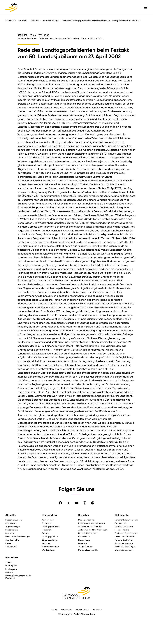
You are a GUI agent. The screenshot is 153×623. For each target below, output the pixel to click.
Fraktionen (46, 530)
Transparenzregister (50, 546)
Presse (8, 543)
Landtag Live (11, 565)
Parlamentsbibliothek (124, 540)
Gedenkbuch (84, 536)
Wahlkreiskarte (48, 550)
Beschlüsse (10, 533)
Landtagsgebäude (50, 536)
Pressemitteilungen (51, 20)
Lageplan (82, 543)
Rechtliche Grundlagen (125, 546)
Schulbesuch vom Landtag (90, 526)
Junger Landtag (85, 546)
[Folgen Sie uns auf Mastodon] (93, 503)
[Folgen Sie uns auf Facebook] (60, 503)
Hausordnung (84, 540)
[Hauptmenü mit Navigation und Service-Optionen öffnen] (146, 8)
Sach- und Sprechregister (126, 533)
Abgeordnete (47, 520)
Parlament (46, 523)
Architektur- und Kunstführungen (92, 530)
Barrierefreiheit (82, 609)
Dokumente (122, 515)
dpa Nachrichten (12, 540)
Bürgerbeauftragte (50, 540)
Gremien (45, 533)
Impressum (97, 609)
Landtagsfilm (11, 569)
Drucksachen (120, 523)
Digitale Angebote (86, 520)
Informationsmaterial (124, 550)
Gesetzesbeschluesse (124, 526)
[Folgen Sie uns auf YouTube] (77, 503)
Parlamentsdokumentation (126, 520)
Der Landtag (49, 515)
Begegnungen (11, 530)
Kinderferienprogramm (88, 533)
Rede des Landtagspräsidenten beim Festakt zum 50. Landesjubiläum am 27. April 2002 (101, 20)
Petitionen (46, 543)
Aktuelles (35, 20)
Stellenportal (10, 546)
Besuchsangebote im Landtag (91, 523)
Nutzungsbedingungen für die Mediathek (18, 576)
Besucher (83, 515)
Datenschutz (66, 609)
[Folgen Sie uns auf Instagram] (85, 503)
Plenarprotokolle (122, 530)
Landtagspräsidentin (51, 526)
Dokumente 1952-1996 (124, 536)
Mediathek (11, 557)
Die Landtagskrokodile (88, 550)
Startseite (23, 20)
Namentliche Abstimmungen (17, 536)
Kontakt (54, 609)
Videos (8, 562)
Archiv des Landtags (124, 543)
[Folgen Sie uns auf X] (68, 503)
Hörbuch (9, 572)
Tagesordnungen (12, 526)
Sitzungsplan (11, 523)
